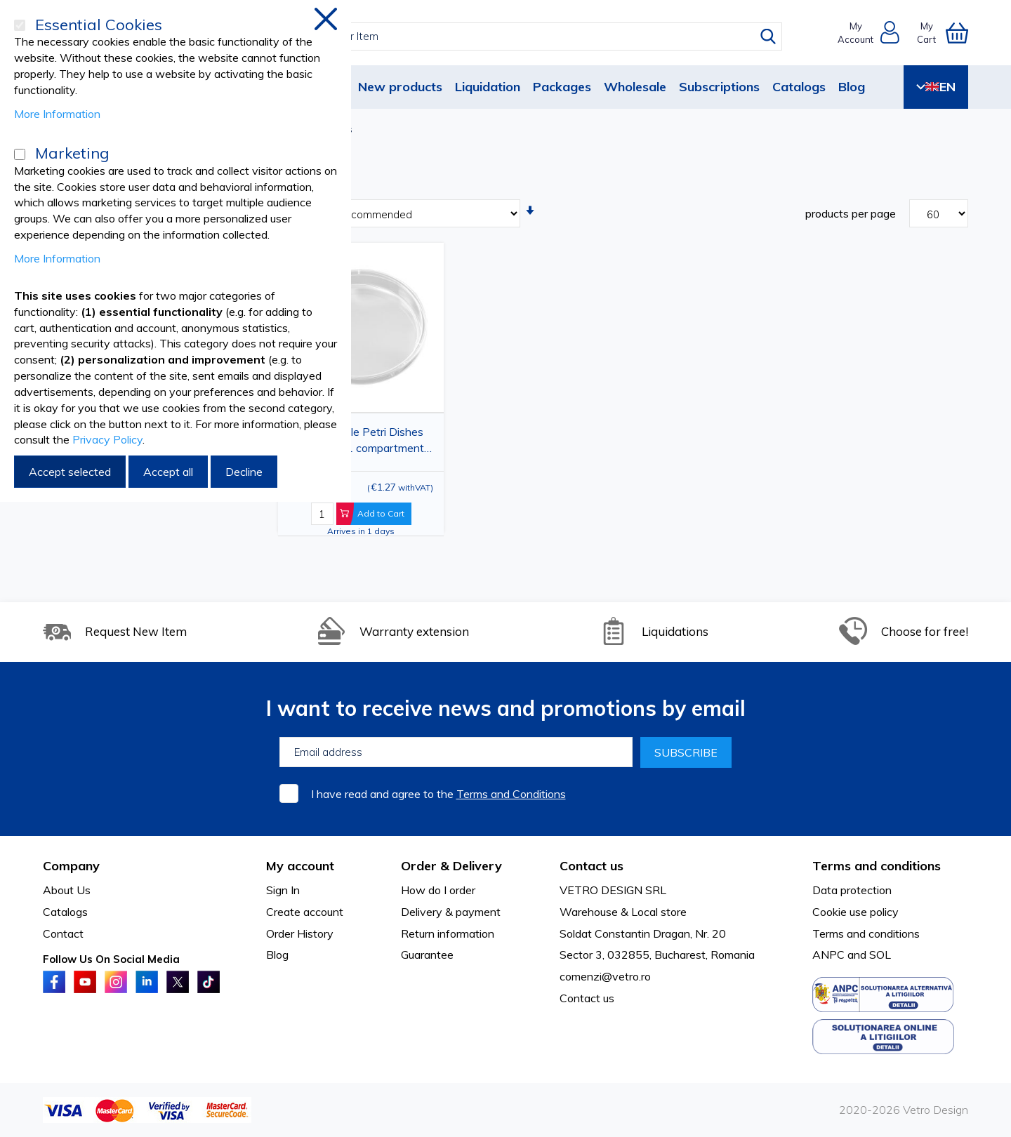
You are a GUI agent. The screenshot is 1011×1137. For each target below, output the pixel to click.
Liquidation (487, 87)
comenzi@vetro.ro (605, 976)
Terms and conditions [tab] (876, 866)
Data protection (852, 890)
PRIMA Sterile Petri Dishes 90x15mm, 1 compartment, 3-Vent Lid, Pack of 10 (357, 442)
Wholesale (635, 87)
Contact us (587, 998)
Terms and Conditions (511, 794)
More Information (57, 114)
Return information (447, 933)
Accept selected (70, 472)
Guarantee (427, 955)
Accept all (168, 472)
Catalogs (799, 87)
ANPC (828, 955)
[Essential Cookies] (19, 25)
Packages (562, 87)
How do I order (438, 890)
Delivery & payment (451, 912)
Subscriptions (719, 87)
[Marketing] (19, 154)
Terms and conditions (866, 933)
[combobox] (518, 36)
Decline (244, 472)
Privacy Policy (107, 439)
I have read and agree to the (438, 794)
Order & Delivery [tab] (451, 866)
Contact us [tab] (591, 866)
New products (400, 87)
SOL (880, 955)
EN (936, 87)
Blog (851, 87)
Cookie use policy (855, 912)
